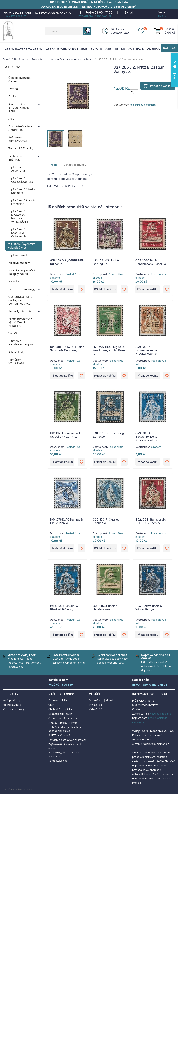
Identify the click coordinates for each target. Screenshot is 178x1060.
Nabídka (13, 281)
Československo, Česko (23, 49)
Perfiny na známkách (15, 157)
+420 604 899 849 (15, 15)
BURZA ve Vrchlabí (59, 735)
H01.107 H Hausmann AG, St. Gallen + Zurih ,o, (66, 434)
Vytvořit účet (120, 33)
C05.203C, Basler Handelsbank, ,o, (105, 607)
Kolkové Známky (19, 263)
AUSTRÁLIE (136, 49)
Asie (108, 49)
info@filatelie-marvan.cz (95, 16)
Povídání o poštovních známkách (67, 740)
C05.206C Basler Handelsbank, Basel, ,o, (151, 262)
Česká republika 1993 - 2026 (66, 49)
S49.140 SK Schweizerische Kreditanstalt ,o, (146, 350)
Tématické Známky (20, 148)
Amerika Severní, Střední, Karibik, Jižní (19, 107)
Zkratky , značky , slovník (62, 722)
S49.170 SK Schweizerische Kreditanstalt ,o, (146, 436)
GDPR (51, 704)
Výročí (12, 333)
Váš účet (96, 694)
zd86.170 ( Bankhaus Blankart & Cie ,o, (64, 607)
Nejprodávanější (12, 704)
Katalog (169, 48)
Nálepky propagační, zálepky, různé (21, 272)
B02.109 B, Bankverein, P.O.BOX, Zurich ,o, (150, 521)
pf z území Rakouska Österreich (18, 233)
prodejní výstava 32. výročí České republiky (21, 322)
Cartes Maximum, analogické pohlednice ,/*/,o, (20, 300)
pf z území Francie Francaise (23, 202)
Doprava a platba (58, 700)
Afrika (120, 49)
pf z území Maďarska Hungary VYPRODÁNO (19, 217)
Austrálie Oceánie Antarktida (20, 128)
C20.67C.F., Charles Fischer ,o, (106, 521)
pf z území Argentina (18, 168)
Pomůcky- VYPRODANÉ (16, 361)
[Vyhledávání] (68, 31)
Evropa (96, 49)
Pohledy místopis (19, 311)
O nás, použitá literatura (62, 718)
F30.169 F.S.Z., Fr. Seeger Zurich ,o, (110, 434)
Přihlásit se (117, 29)
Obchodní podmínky (60, 709)
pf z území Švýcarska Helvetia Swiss (21, 245)
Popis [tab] (53, 165)
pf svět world (20, 255)
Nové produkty (11, 700)
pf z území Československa (22, 180)
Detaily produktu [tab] (74, 165)
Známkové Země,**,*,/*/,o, (18, 139)
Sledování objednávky (102, 700)
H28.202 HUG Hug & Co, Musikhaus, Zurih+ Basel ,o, (109, 350)
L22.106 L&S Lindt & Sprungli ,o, (106, 262)
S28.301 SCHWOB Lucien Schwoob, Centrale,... (67, 348)
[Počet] (134, 86)
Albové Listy (16, 352)
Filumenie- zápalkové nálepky (20, 342)
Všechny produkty (13, 709)
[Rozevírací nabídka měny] (163, 16)
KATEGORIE (13, 67)
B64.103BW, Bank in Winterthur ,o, (148, 607)
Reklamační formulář (60, 713)
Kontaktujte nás (57, 760)
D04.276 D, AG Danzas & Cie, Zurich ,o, (66, 521)
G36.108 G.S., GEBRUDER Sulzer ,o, (67, 262)
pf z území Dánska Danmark (23, 191)
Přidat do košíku (160, 86)
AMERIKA (153, 49)
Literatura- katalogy (21, 289)
